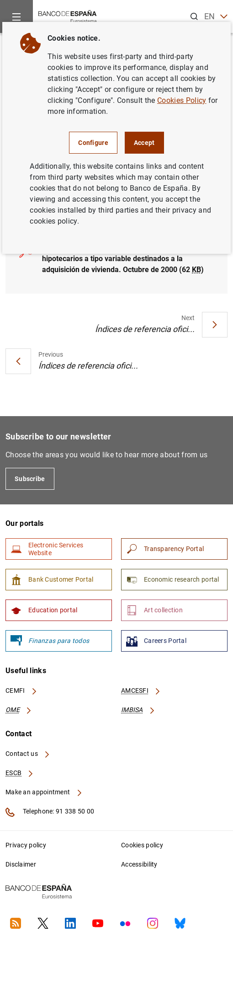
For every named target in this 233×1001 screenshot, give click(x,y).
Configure (93, 142)
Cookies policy (142, 845)
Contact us (27, 753)
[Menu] (16, 16)
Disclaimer (20, 864)
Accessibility (139, 864)
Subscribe (30, 478)
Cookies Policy (181, 100)
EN (216, 16)
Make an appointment (44, 792)
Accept (144, 142)
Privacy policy (25, 845)
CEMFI (21, 690)
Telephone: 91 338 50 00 (49, 812)
